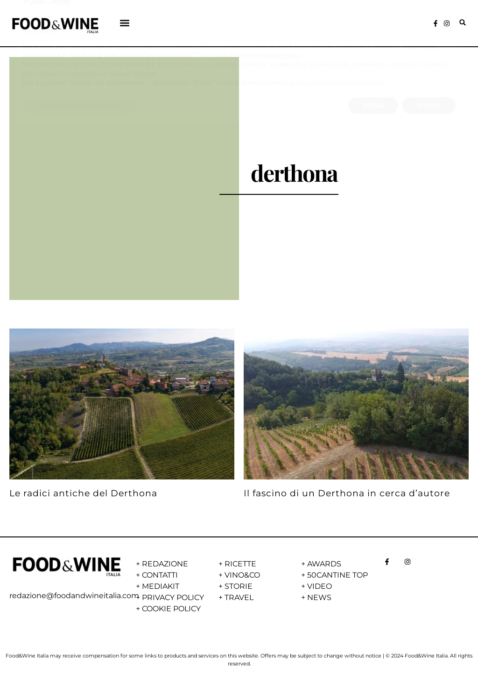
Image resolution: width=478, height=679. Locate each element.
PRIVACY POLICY (173, 597)
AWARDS (324, 563)
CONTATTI (160, 575)
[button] (125, 22)
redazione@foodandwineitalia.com (74, 595)
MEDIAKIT (160, 586)
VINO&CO (242, 575)
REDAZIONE (165, 563)
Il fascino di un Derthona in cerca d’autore (347, 493)
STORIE (239, 586)
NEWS (319, 597)
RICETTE (240, 563)
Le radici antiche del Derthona (83, 493)
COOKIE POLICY (171, 608)
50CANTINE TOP (337, 575)
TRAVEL (239, 597)
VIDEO (319, 586)
